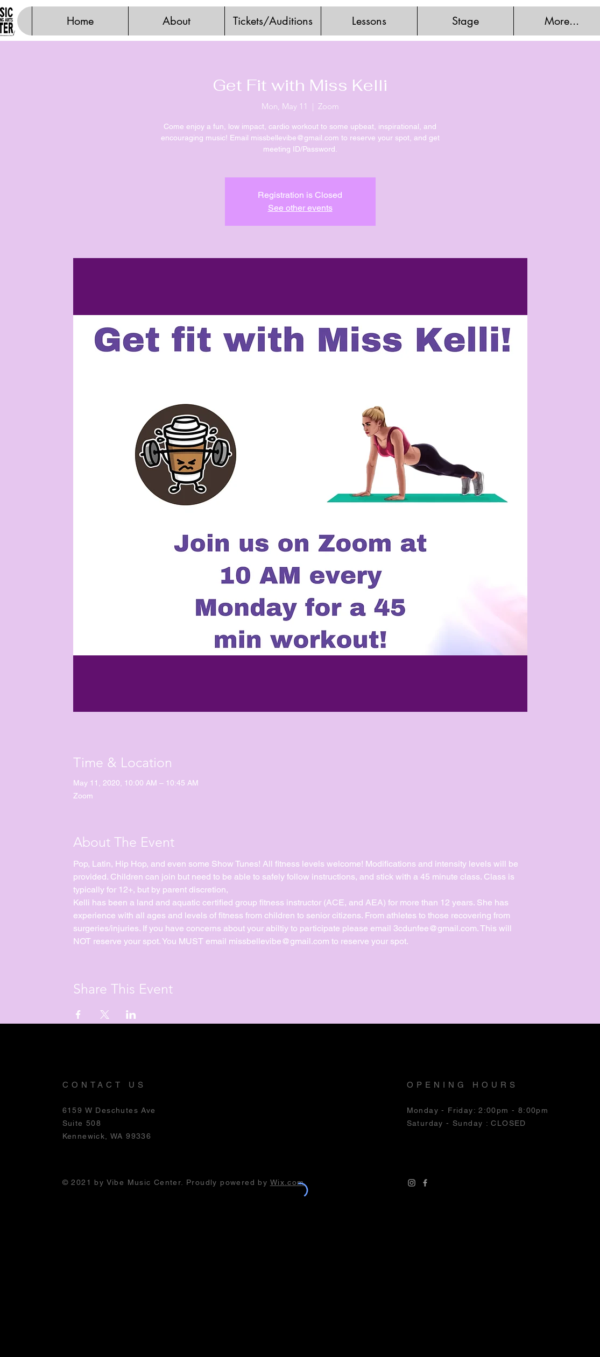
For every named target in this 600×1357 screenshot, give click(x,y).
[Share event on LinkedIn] (131, 1014)
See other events (300, 208)
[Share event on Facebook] (78, 1014)
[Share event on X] (105, 1014)
